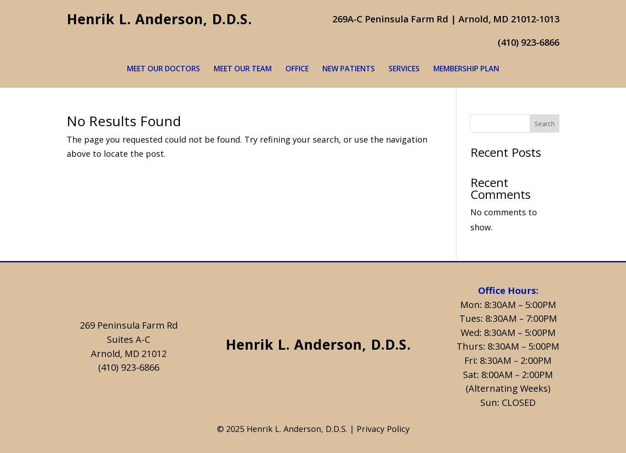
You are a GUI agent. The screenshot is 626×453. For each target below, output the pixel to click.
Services (404, 69)
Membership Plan (466, 69)
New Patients (348, 69)
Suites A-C (128, 339)
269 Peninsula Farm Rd (129, 325)
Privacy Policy (383, 428)
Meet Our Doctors (163, 69)
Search (545, 123)
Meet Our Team (243, 69)
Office (297, 69)
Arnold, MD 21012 (129, 353)
